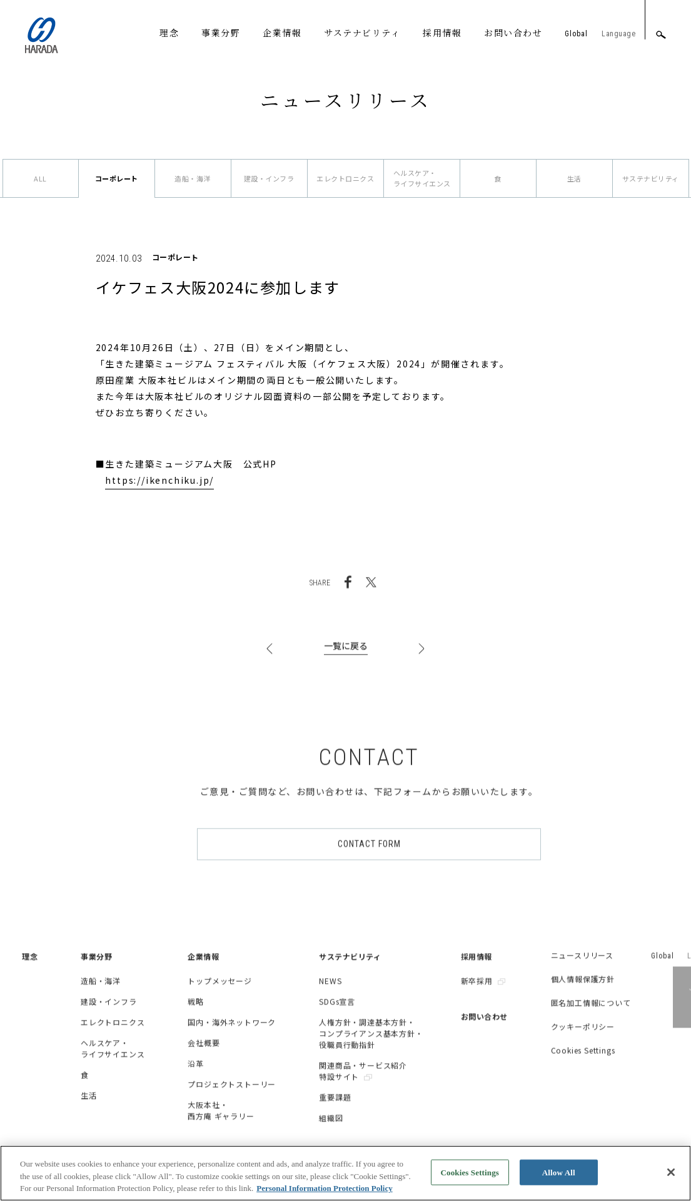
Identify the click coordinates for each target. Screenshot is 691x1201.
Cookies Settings (470, 1180)
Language (618, 33)
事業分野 (220, 32)
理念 (169, 32)
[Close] (671, 1180)
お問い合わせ (513, 32)
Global (576, 33)
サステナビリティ (362, 32)
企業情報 (282, 32)
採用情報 (442, 32)
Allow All (558, 1180)
